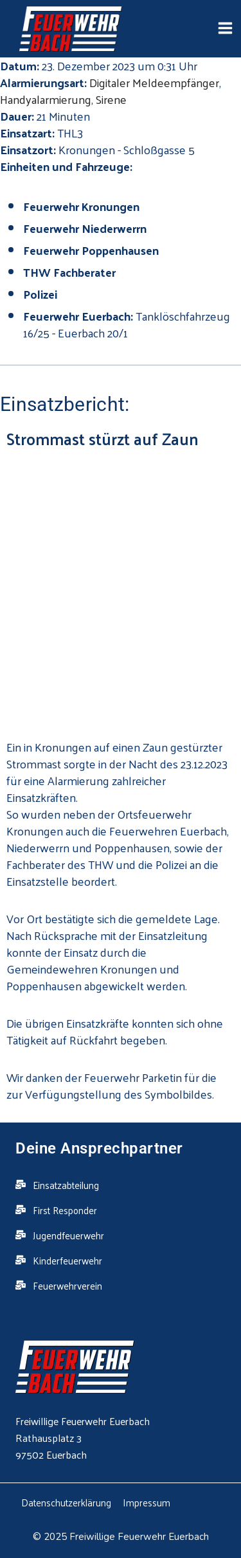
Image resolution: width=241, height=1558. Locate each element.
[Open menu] (224, 28)
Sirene (111, 99)
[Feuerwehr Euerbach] (70, 29)
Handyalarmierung (45, 99)
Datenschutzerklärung (66, 1502)
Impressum (146, 1502)
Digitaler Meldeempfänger (154, 82)
